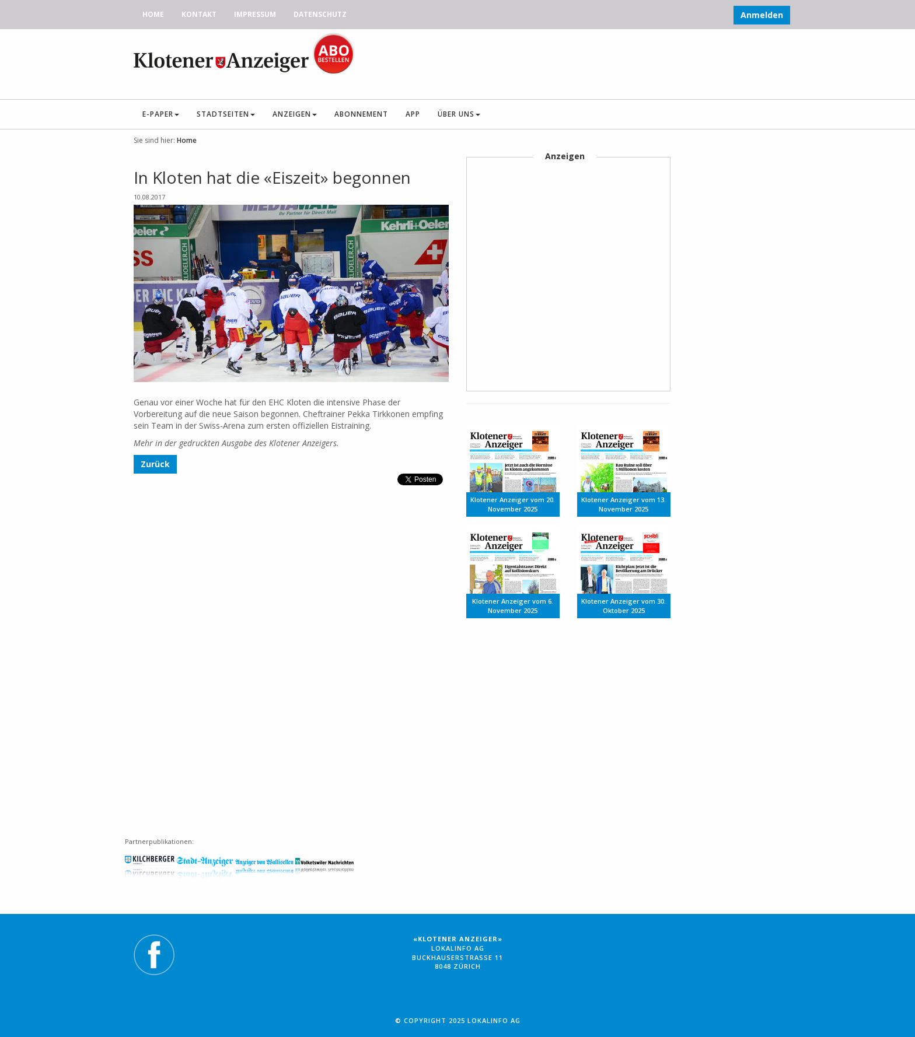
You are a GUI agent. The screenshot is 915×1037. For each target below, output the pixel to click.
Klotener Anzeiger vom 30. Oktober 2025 (623, 606)
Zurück (155, 464)
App (413, 114)
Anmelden (762, 14)
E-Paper (160, 114)
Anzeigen (295, 114)
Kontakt (198, 14)
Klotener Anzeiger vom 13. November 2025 (623, 504)
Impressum (255, 14)
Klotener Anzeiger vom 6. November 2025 (512, 606)
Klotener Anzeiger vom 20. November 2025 (512, 504)
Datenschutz (320, 14)
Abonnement (361, 114)
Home (153, 14)
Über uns (459, 114)
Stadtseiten (226, 114)
